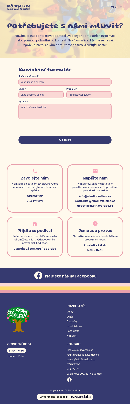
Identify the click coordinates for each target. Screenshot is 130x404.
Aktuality (72, 321)
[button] (115, 7)
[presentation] (44, 127)
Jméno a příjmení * (28, 76)
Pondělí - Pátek (16, 356)
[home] (18, 7)
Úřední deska (74, 326)
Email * (22, 89)
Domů (70, 311)
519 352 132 (73, 364)
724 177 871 (73, 369)
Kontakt (71, 335)
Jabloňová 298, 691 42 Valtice (84, 373)
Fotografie (73, 331)
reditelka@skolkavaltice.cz (83, 354)
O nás (70, 316)
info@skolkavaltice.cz (80, 350)
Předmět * (71, 89)
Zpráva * (23, 101)
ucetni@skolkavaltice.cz (81, 359)
